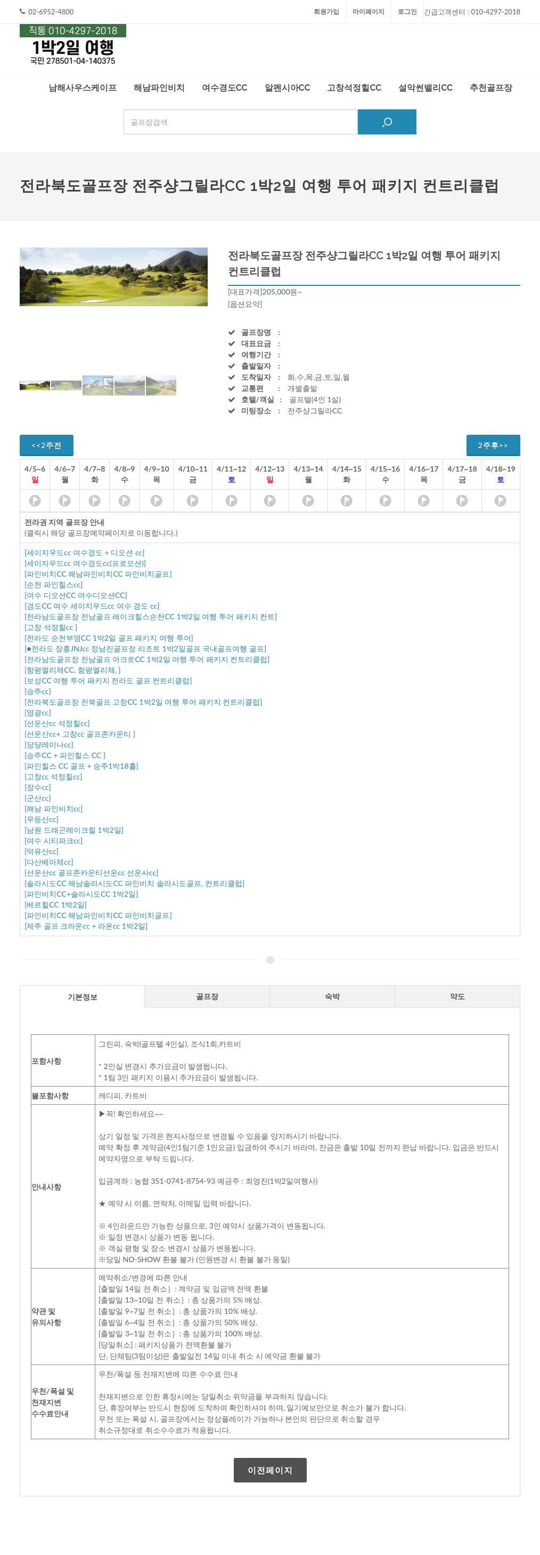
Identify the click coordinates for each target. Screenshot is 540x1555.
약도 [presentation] (457, 996)
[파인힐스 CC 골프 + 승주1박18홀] (81, 765)
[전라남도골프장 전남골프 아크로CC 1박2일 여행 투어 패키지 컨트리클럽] (146, 659)
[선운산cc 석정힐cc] (57, 723)
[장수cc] (37, 787)
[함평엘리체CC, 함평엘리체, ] (72, 669)
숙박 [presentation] (332, 996)
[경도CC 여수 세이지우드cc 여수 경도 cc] (91, 605)
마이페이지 (368, 11)
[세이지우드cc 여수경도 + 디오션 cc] (84, 552)
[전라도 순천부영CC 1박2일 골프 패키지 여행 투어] (108, 637)
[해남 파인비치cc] (53, 808)
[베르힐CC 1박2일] (55, 904)
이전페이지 (270, 1470)
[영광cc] (37, 712)
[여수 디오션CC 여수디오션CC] (75, 595)
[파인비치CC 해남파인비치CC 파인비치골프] (98, 573)
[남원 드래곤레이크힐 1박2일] (74, 829)
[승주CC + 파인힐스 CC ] (64, 755)
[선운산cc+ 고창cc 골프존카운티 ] (79, 733)
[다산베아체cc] (48, 861)
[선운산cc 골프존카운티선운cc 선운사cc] (91, 872)
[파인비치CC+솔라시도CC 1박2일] (81, 893)
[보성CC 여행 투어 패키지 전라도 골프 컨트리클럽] (108, 680)
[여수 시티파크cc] (53, 840)
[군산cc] (37, 797)
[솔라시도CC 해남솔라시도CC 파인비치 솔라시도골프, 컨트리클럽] (134, 883)
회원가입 (326, 11)
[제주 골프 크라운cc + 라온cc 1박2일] (86, 925)
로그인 (407, 11)
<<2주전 (46, 445)
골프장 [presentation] (207, 996)
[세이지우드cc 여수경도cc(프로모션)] (85, 563)
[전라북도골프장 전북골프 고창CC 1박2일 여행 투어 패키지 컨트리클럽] (143, 701)
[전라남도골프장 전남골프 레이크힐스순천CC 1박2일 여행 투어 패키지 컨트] (150, 616)
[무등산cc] (41, 819)
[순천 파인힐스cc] (53, 584)
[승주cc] (37, 691)
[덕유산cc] (41, 851)
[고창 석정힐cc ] (50, 627)
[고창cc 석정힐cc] (53, 776)
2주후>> (493, 445)
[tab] (82, 996)
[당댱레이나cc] (48, 744)
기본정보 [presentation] (82, 996)
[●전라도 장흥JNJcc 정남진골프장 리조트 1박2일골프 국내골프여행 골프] (145, 648)
